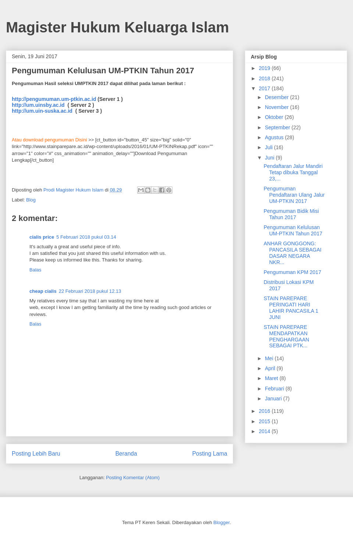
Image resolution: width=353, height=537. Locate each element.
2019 (265, 68)
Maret (272, 378)
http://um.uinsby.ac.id (39, 105)
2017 (265, 88)
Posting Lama (209, 453)
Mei (269, 358)
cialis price (41, 237)
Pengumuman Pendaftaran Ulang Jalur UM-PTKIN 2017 (294, 195)
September (278, 127)
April (271, 368)
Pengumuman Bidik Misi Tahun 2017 (291, 214)
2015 (265, 421)
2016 (265, 411)
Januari (274, 398)
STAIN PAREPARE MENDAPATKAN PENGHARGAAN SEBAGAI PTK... (286, 336)
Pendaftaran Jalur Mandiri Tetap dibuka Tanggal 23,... (293, 172)
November (277, 107)
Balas (35, 270)
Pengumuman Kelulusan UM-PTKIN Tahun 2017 (293, 230)
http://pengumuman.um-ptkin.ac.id (54, 99)
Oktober (275, 117)
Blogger (221, 522)
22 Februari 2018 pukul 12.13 (90, 291)
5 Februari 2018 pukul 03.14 (86, 237)
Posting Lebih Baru (36, 453)
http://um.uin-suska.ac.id (43, 111)
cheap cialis (43, 291)
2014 (265, 431)
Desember (277, 97)
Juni (270, 158)
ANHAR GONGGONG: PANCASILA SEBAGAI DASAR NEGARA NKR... (292, 253)
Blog (31, 200)
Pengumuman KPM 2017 (292, 272)
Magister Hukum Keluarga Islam (117, 27)
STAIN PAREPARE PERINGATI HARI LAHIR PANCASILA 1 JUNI (291, 307)
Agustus (275, 137)
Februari (275, 389)
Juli (269, 147)
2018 (265, 78)
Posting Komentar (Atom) (133, 477)
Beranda (126, 453)
